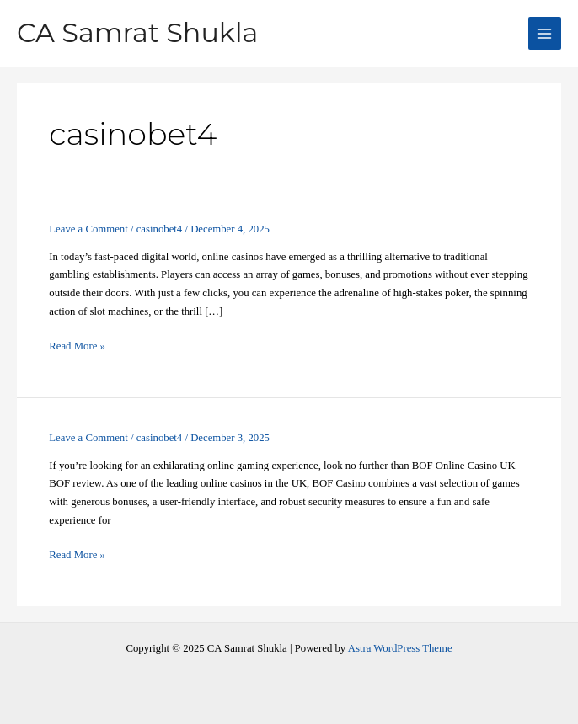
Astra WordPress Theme (400, 648)
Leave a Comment (88, 229)
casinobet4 (159, 229)
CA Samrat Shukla (137, 32)
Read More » (77, 347)
